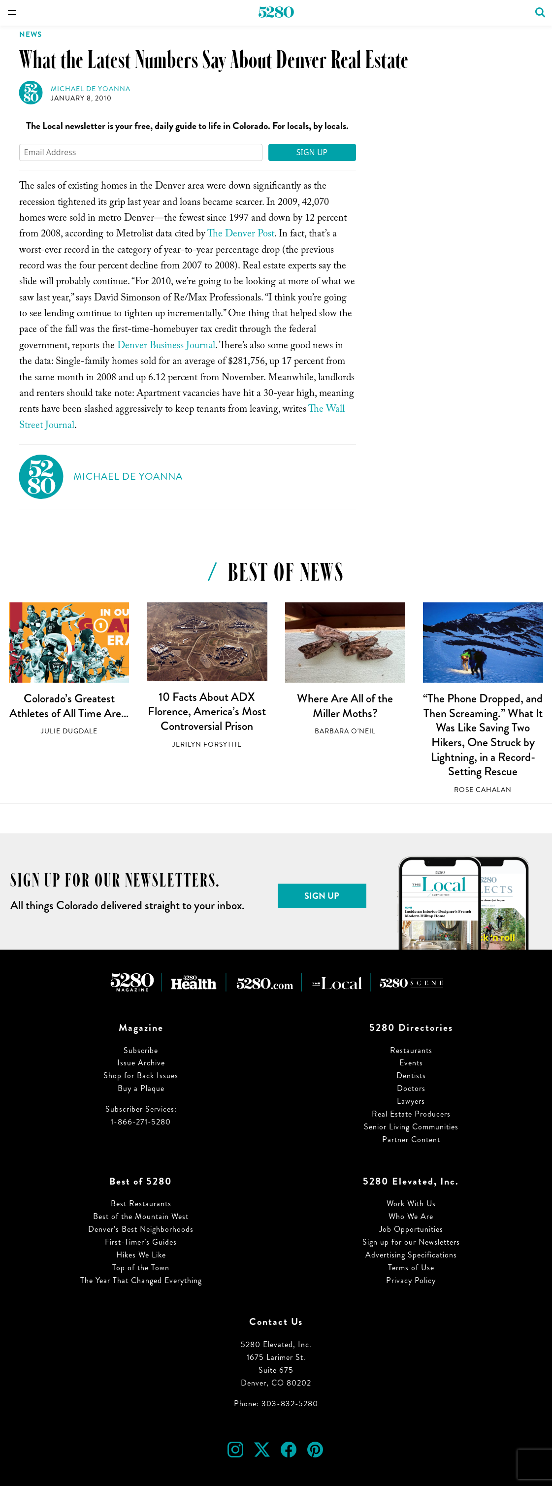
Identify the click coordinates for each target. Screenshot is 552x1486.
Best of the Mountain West (141, 1216)
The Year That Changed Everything (141, 1280)
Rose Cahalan (483, 789)
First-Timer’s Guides (141, 1242)
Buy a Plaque (141, 1088)
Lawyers (411, 1101)
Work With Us (411, 1203)
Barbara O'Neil (345, 731)
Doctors (411, 1088)
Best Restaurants (141, 1203)
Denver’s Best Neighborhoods (141, 1229)
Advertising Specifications (411, 1254)
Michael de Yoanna (90, 89)
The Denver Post (240, 235)
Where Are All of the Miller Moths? (345, 706)
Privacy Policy (411, 1280)
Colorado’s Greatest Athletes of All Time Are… (69, 706)
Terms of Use (411, 1267)
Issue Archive (141, 1062)
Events (411, 1062)
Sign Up (312, 152)
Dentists (411, 1075)
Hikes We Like (141, 1254)
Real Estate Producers (411, 1114)
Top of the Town (140, 1267)
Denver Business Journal (166, 346)
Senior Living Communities (411, 1126)
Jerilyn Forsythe (207, 744)
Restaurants (411, 1050)
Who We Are (411, 1216)
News (30, 34)
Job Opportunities (411, 1229)
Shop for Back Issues (140, 1075)
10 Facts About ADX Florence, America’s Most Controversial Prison (207, 711)
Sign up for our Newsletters (411, 1242)
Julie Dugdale (69, 731)
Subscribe (141, 1050)
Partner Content (411, 1139)
